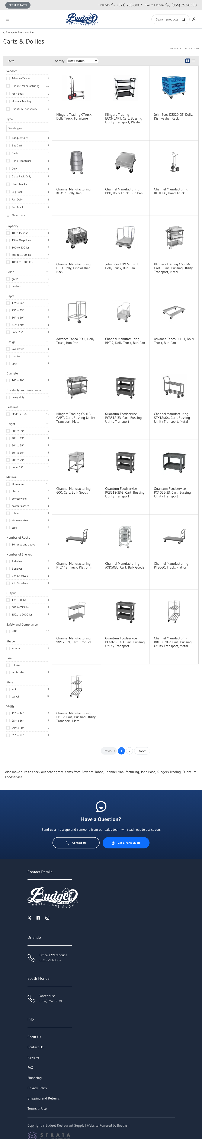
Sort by (59, 61)
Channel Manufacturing (25, 86)
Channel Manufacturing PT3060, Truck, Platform (171, 565)
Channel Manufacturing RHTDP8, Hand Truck (171, 191)
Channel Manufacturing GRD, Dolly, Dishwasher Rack (73, 268)
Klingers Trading (21, 101)
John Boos (18, 93)
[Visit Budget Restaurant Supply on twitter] (29, 917)
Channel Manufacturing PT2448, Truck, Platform (74, 565)
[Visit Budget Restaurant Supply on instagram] (47, 917)
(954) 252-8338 (171, 5)
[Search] (170, 19)
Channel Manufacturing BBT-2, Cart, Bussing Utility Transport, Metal (76, 717)
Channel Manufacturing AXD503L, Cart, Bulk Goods (124, 565)
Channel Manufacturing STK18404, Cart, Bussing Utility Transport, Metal (172, 417)
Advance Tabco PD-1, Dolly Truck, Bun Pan (75, 341)
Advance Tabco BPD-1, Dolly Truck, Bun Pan (174, 341)
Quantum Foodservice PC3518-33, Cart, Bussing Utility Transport (123, 417)
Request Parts (18, 5)
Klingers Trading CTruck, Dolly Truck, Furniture (74, 116)
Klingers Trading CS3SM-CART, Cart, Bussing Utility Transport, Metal (173, 268)
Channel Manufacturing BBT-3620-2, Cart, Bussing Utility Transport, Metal (173, 642)
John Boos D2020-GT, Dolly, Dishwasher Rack (173, 116)
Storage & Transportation (20, 32)
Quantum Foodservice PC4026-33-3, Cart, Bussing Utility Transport (125, 642)
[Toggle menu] (7, 19)
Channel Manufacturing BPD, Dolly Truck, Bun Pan (124, 191)
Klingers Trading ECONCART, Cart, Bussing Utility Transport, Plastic (123, 118)
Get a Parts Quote (126, 843)
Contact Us (76, 843)
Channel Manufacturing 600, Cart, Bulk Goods (73, 490)
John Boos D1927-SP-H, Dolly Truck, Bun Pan (122, 266)
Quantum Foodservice (25, 109)
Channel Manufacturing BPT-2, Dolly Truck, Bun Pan (125, 341)
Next (142, 751)
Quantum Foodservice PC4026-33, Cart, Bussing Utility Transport (172, 492)
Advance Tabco (21, 78)
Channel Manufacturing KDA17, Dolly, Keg (73, 191)
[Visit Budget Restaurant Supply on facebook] (38, 917)
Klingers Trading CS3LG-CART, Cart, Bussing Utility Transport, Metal (75, 417)
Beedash (123, 1125)
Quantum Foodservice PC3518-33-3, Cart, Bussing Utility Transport (125, 492)
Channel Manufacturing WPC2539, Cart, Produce (74, 640)
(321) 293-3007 (120, 5)
